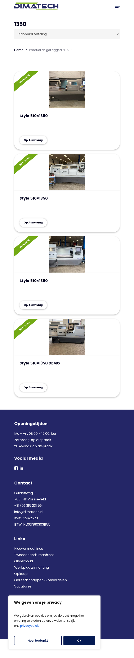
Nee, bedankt (38, 640)
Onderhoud (23, 561)
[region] (54, 622)
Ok (79, 640)
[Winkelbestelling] (67, 34)
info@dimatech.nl (28, 511)
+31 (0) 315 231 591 (28, 505)
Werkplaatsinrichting (31, 567)
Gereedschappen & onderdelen (40, 580)
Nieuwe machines (29, 548)
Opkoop (21, 573)
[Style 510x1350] (67, 89)
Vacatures (22, 586)
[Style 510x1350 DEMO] (67, 337)
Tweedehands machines (34, 554)
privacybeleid (30, 626)
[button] (117, 6)
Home (18, 50)
